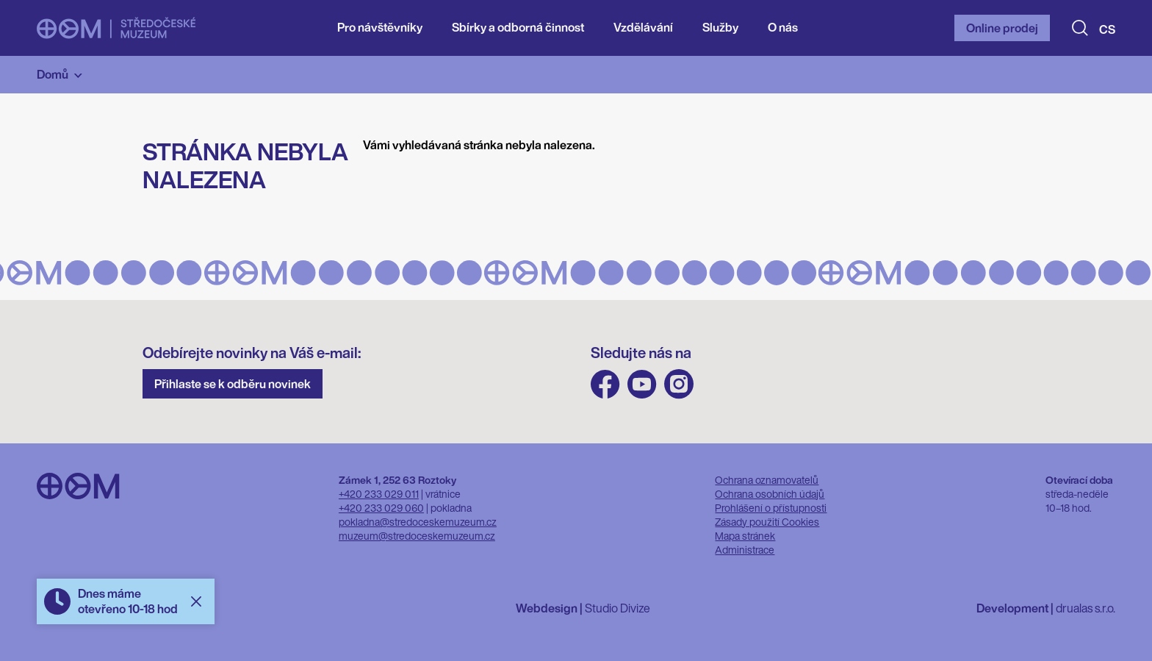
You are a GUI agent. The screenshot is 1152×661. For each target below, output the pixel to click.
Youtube (642, 384)
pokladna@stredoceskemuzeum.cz (418, 521)
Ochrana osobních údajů (769, 493)
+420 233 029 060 (381, 507)
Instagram (679, 384)
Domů (52, 74)
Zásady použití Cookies (767, 521)
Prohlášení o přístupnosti (771, 507)
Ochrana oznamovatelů (766, 479)
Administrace (744, 549)
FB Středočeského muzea (605, 384)
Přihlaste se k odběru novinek (232, 384)
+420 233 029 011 (379, 493)
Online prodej (1002, 28)
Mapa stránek (745, 535)
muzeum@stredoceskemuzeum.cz (417, 535)
